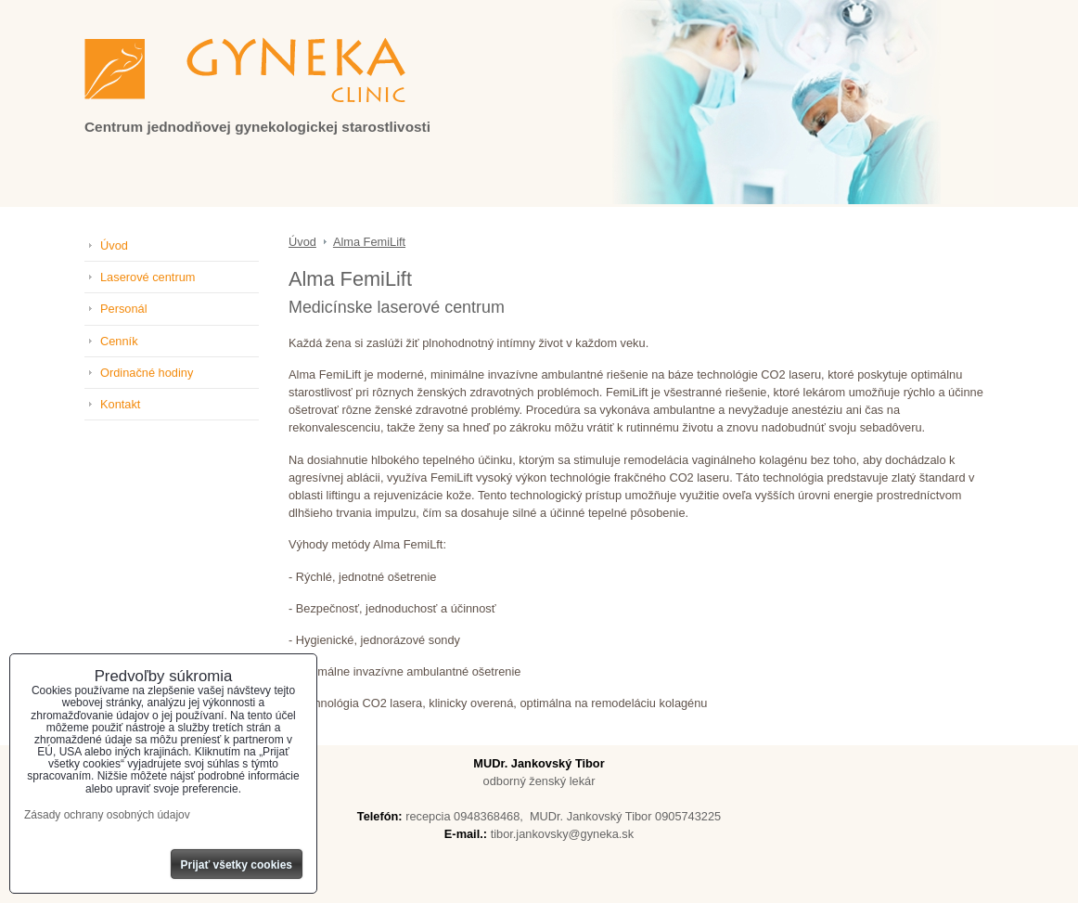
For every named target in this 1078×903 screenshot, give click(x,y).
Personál (124, 309)
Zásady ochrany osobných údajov (107, 814)
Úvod (114, 245)
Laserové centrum (147, 277)
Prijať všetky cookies (237, 864)
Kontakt (120, 404)
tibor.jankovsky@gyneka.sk (563, 834)
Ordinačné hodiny (146, 373)
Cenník (119, 341)
